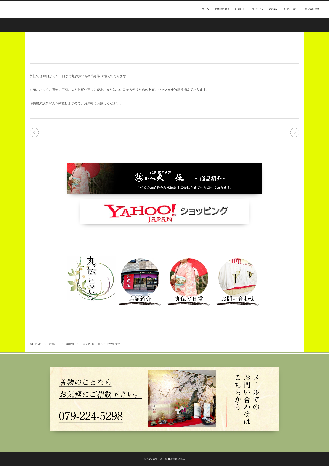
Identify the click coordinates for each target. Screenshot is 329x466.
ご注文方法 (257, 9)
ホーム (205, 9)
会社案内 (273, 9)
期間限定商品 (222, 9)
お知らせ (240, 9)
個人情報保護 (312, 9)
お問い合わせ (291, 9)
